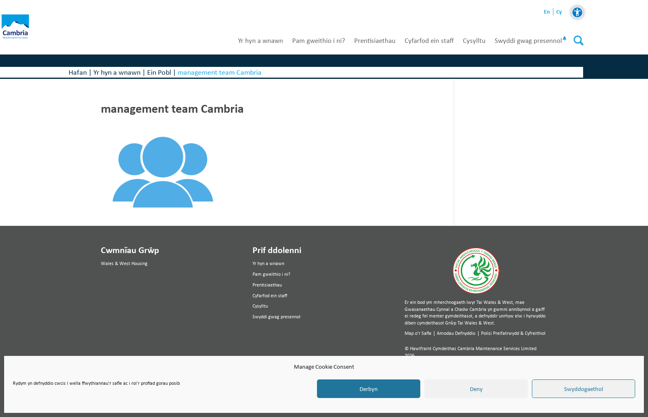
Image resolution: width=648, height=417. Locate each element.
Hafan (78, 72)
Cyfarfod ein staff (429, 40)
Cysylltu (474, 40)
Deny (476, 389)
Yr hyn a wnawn (260, 40)
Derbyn (369, 389)
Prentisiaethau (374, 40)
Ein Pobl (159, 72)
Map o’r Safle (418, 333)
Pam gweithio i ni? (318, 40)
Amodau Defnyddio (456, 333)
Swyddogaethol (583, 389)
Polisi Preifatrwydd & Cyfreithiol (513, 333)
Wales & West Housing (124, 263)
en (547, 11)
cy (559, 11)
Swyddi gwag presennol (528, 40)
